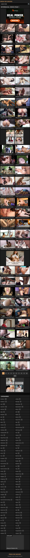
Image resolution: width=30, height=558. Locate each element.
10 (26, 373)
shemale (18, 476)
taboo (18, 479)
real (18, 453)
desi (3, 448)
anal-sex (3, 409)
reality (18, 461)
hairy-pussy (4, 492)
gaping (3, 482)
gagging (3, 476)
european (4, 458)
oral (17, 432)
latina (3, 528)
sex (18, 466)
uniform (18, 494)
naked (18, 414)
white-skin (19, 518)
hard (3, 497)
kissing (3, 523)
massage (18, 401)
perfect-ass (19, 451)
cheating (4, 430)
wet (17, 510)
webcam (18, 507)
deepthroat (4, 440)
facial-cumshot (5, 469)
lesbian (3, 531)
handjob (3, 494)
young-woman (20, 531)
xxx (17, 525)
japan (3, 515)
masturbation (19, 407)
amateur (4, 399)
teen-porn (19, 489)
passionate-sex (20, 443)
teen (18, 487)
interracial (4, 513)
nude (18, 425)
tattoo (18, 482)
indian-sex (4, 510)
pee (17, 448)
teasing (18, 484)
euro (3, 456)
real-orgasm (19, 458)
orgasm (18, 435)
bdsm (3, 422)
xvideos (18, 523)
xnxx (17, 520)
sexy (18, 469)
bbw (3, 420)
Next (15, 375)
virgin (18, 502)
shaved (18, 471)
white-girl (19, 515)
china (3, 435)
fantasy (3, 474)
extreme (3, 461)
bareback (4, 414)
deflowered (4, 445)
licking (18, 399)
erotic (3, 453)
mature (18, 409)
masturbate (19, 404)
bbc (2, 417)
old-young (19, 430)
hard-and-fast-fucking (6, 500)
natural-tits (19, 420)
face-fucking (4, 463)
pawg (18, 445)
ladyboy (3, 525)
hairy (3, 489)
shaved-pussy (19, 474)
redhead (18, 463)
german (3, 487)
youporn (18, 533)
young (18, 528)
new (18, 422)
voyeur (18, 505)
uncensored (19, 492)
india (3, 502)
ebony (3, 451)
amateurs (4, 401)
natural (18, 417)
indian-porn (4, 507)
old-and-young (20, 427)
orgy (18, 438)
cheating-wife (4, 432)
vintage (18, 500)
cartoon (3, 425)
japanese (4, 518)
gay (2, 484)
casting (3, 427)
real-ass (18, 456)
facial (3, 466)
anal (3, 404)
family (3, 471)
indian (3, 505)
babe (3, 412)
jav (2, 520)
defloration (4, 443)
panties (18, 440)
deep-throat (4, 438)
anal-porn (4, 407)
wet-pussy (19, 513)
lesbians (3, 533)
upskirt (18, 497)
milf (18, 412)
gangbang (4, 479)
